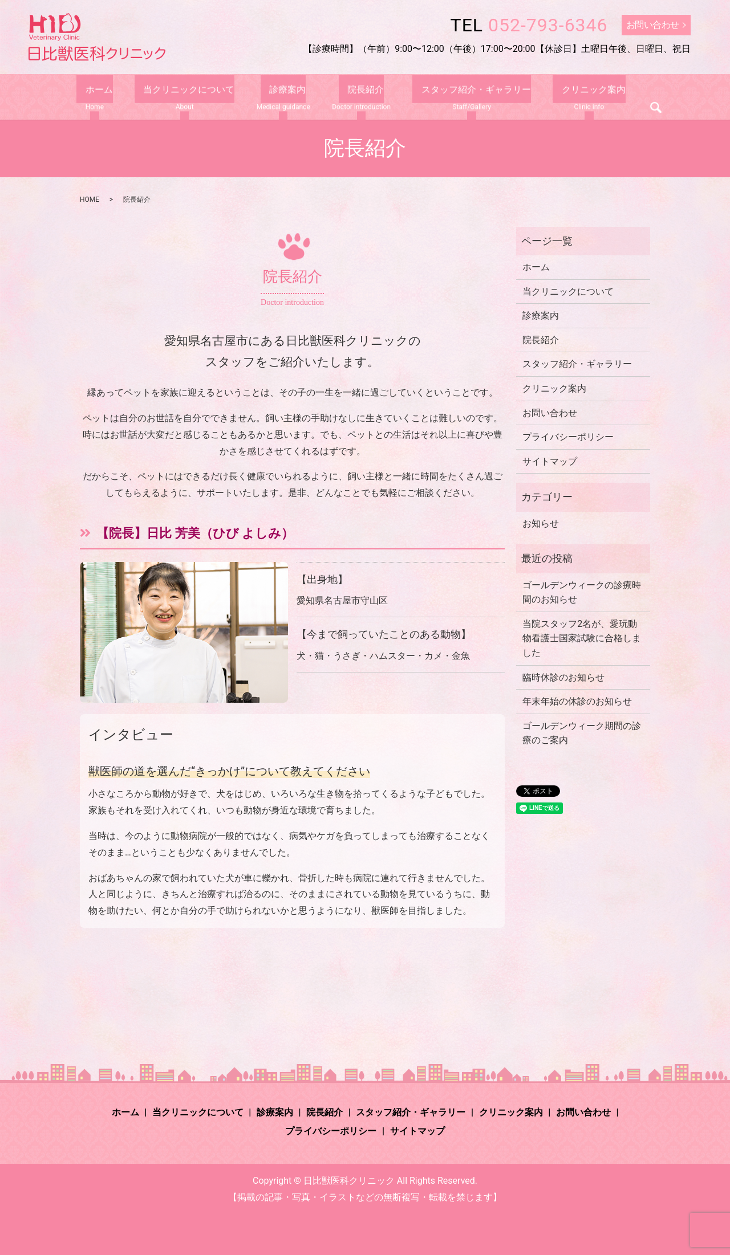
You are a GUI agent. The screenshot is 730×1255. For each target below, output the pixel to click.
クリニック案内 (576, 98)
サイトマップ (549, 461)
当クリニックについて (189, 98)
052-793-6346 (548, 25)
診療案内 (283, 98)
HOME (89, 199)
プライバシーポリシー (568, 436)
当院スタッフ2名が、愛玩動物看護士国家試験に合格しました (581, 638)
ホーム (107, 98)
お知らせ (540, 523)
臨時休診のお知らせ (563, 677)
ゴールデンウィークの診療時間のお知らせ (581, 592)
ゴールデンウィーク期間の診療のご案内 (581, 733)
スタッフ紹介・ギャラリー (467, 98)
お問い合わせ (652, 24)
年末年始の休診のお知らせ (577, 701)
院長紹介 (361, 98)
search (638, 100)
